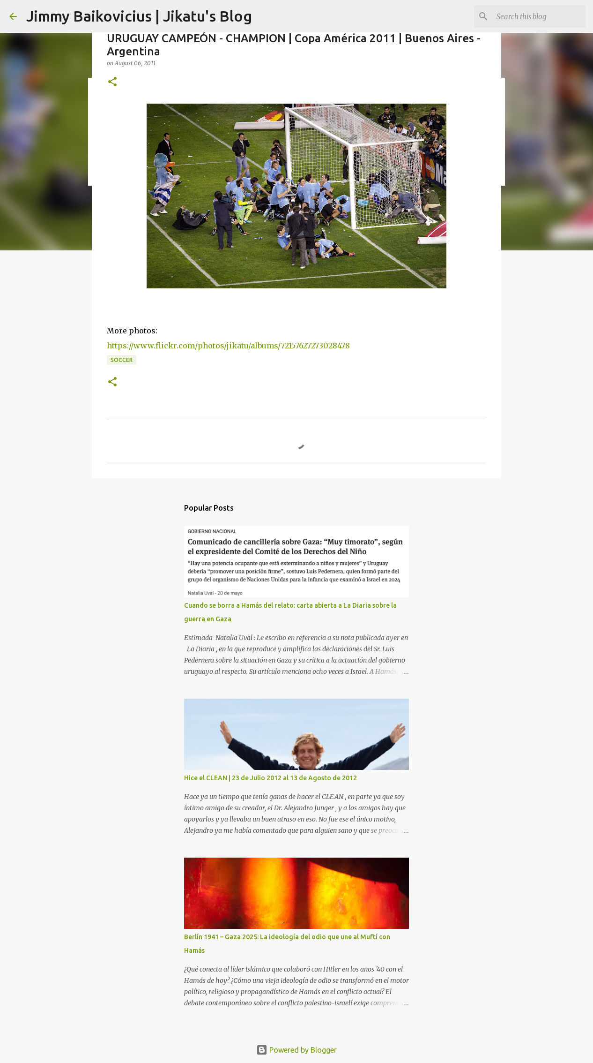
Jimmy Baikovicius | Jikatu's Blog (139, 16)
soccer (122, 360)
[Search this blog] (536, 16)
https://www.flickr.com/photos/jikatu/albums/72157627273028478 (228, 345)
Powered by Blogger (296, 1050)
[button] (112, 82)
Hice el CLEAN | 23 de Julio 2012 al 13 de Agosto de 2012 (270, 778)
